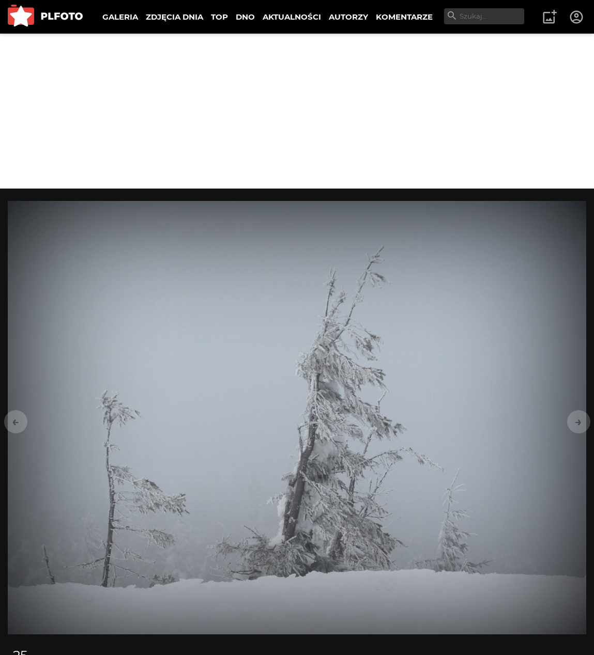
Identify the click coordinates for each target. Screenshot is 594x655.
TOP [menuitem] (219, 17)
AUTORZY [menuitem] (348, 17)
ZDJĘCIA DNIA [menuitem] (174, 17)
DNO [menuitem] (245, 17)
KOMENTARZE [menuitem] (404, 17)
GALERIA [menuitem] (120, 17)
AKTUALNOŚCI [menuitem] (292, 17)
